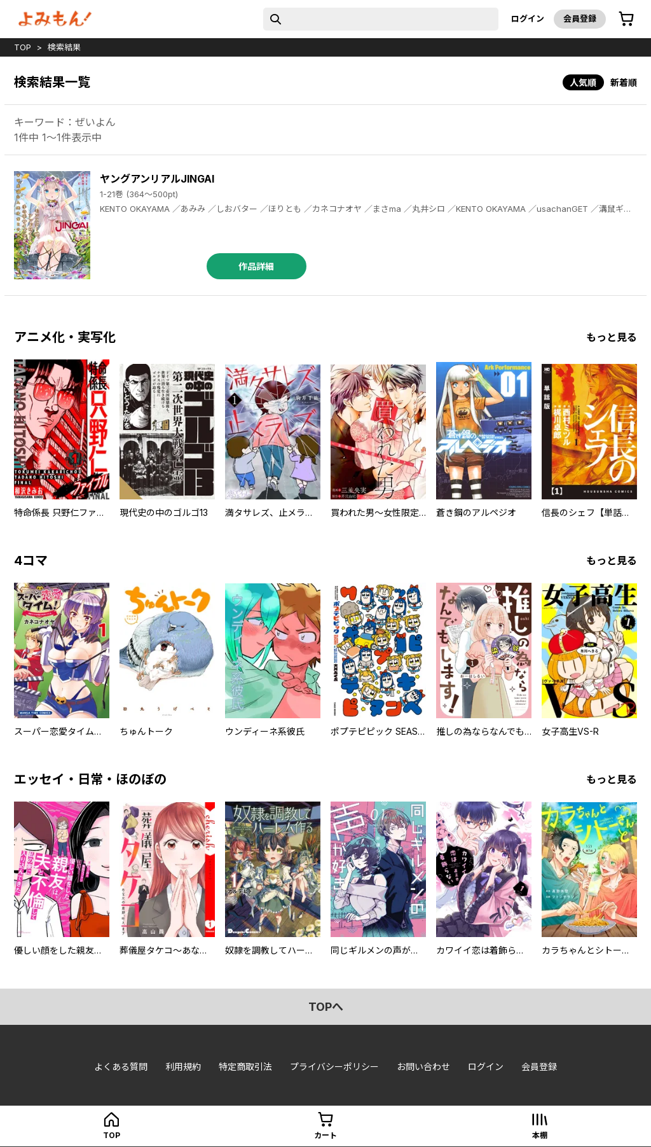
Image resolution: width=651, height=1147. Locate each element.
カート (325, 1135)
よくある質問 (120, 1066)
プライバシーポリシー (334, 1066)
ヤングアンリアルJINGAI (157, 178)
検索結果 (64, 47)
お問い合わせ (423, 1066)
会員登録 (579, 18)
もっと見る (611, 337)
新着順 (623, 82)
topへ (325, 1006)
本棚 (539, 1135)
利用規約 (183, 1066)
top (22, 47)
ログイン (527, 18)
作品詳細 (256, 266)
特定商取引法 (245, 1066)
